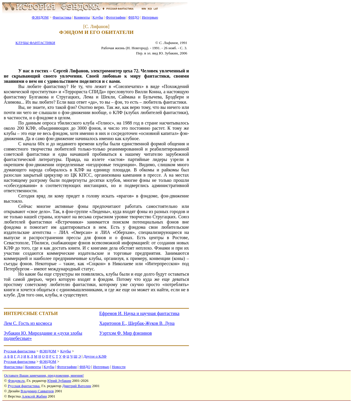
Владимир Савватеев (37, 391)
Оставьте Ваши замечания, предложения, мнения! (44, 375)
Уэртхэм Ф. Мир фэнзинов (125, 333)
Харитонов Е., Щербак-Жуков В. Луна (136, 323)
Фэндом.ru (16, 380)
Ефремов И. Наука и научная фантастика (139, 313)
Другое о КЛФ (94, 356)
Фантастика (62, 17)
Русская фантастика (19, 351)
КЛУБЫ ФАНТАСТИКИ (35, 43)
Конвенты (82, 17)
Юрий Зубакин (59, 380)
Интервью (150, 17)
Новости (119, 366)
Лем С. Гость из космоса (28, 323)
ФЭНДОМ (40, 17)
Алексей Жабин (34, 396)
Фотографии (116, 17)
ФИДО (133, 17)
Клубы (97, 17)
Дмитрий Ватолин (76, 386)
